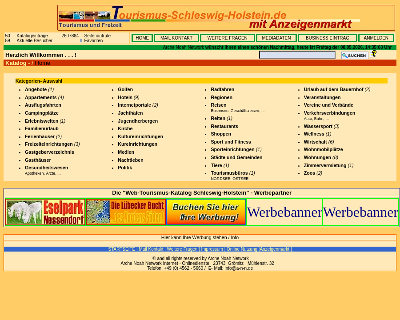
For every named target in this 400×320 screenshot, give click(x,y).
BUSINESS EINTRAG (327, 38)
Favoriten (93, 40)
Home (43, 63)
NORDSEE (220, 178)
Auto (308, 118)
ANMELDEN (376, 38)
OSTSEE (240, 178)
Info (235, 237)
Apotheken (34, 173)
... (58, 173)
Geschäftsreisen (245, 110)
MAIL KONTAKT (176, 38)
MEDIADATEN (276, 38)
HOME (142, 38)
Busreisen (219, 110)
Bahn (319, 118)
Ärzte (50, 173)
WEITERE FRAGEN (228, 38)
